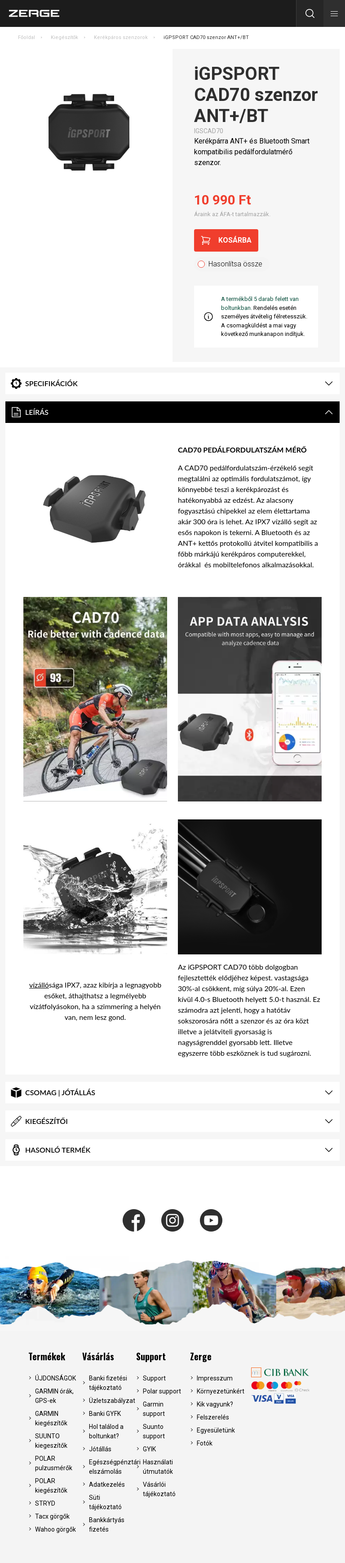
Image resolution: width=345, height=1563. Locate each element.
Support (151, 1356)
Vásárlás (98, 1356)
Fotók (204, 1443)
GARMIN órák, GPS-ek (54, 1396)
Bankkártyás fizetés (106, 1524)
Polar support (162, 1391)
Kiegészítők (64, 37)
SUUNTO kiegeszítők (51, 1440)
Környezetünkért (218, 1391)
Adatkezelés (107, 1484)
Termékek (46, 1356)
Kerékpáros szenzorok (121, 37)
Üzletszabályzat (110, 1400)
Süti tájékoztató (105, 1502)
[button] (334, 13)
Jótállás (100, 1449)
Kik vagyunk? (215, 1404)
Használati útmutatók (158, 1467)
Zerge (201, 1356)
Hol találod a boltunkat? (106, 1431)
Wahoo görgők (55, 1529)
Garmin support (154, 1409)
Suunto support (154, 1431)
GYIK (149, 1449)
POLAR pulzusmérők (53, 1463)
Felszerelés (213, 1417)
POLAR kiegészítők (51, 1485)
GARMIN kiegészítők (51, 1418)
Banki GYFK (105, 1413)
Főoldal (26, 37)
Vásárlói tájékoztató (159, 1489)
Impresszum (215, 1378)
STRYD (45, 1503)
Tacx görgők (52, 1516)
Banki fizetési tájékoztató (108, 1383)
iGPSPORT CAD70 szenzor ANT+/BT (206, 37)
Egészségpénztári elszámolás (110, 1467)
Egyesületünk (216, 1430)
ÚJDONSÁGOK (55, 1378)
